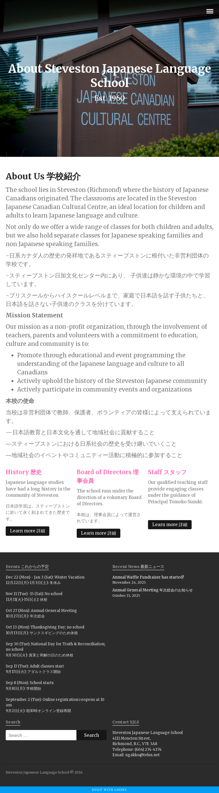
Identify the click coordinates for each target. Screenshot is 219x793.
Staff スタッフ (167, 472)
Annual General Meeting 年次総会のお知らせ (152, 590)
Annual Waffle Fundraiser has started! (148, 577)
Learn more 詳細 (27, 531)
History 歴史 (24, 472)
